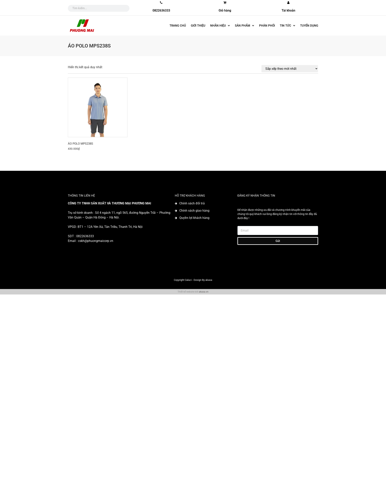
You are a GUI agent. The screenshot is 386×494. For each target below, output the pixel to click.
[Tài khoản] (288, 2)
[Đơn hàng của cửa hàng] (289, 68)
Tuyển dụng (309, 25)
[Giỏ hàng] (224, 2)
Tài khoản (288, 10)
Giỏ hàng (225, 10)
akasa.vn (203, 291)
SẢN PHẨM (244, 26)
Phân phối (267, 25)
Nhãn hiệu (220, 26)
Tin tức (287, 26)
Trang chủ (178, 25)
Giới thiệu (198, 25)
